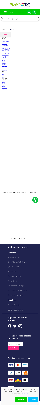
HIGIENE (4, 56)
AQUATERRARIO (6, 49)
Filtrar (5, 34)
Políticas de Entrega (16, 286)
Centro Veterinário (15, 310)
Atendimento (13, 257)
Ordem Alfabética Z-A (4, 88)
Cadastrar (13, 348)
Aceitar (21, 400)
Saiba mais (25, 394)
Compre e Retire (14, 276)
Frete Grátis (12, 281)
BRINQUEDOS (5, 55)
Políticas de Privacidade (17, 291)
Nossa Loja (12, 272)
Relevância (4, 81)
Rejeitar (33, 400)
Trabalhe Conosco (15, 295)
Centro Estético (14, 305)
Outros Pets (5, 29)
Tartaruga (4, 70)
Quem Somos (13, 267)
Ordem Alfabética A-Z (4, 84)
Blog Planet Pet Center (17, 262)
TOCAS (3, 61)
